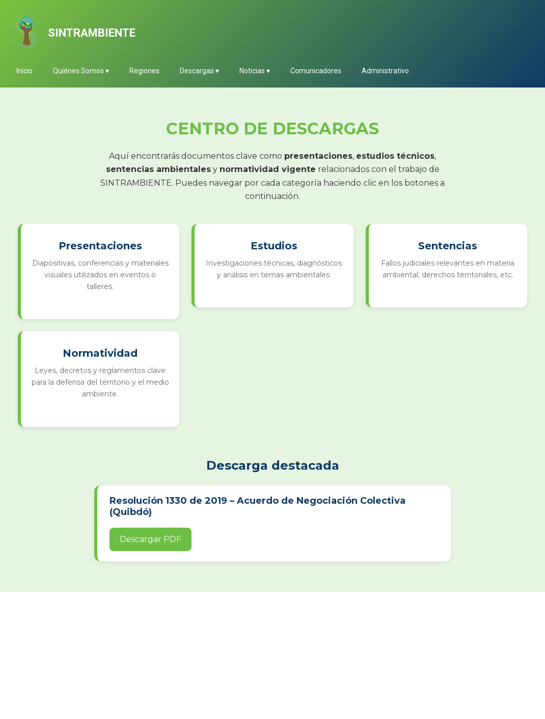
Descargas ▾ (199, 71)
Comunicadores (315, 71)
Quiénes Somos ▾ (81, 71)
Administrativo (385, 71)
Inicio (24, 71)
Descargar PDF (150, 539)
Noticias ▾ (254, 71)
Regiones (144, 71)
